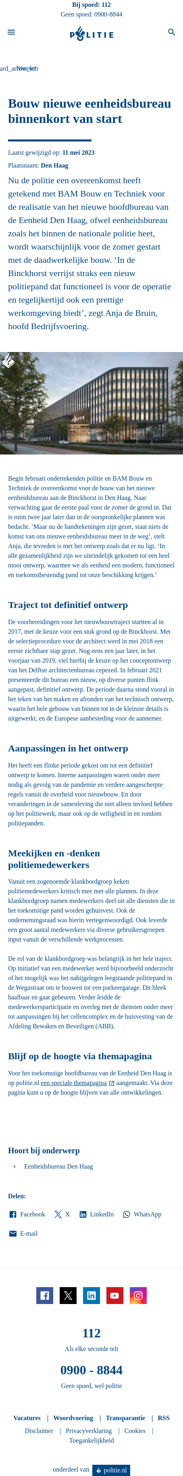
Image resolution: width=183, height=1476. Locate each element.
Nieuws (26, 68)
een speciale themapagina (73, 1082)
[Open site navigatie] (11, 33)
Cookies (135, 1430)
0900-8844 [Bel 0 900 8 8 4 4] (108, 14)
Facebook (26, 1214)
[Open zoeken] (172, 33)
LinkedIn (96, 1214)
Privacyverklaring (89, 1430)
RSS (163, 1418)
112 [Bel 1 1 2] (106, 4)
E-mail (22, 1234)
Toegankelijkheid (91, 1440)
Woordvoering (73, 1418)
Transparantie (125, 1418)
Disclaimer (39, 1430)
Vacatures (27, 1418)
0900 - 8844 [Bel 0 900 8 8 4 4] (91, 1370)
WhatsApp (141, 1214)
